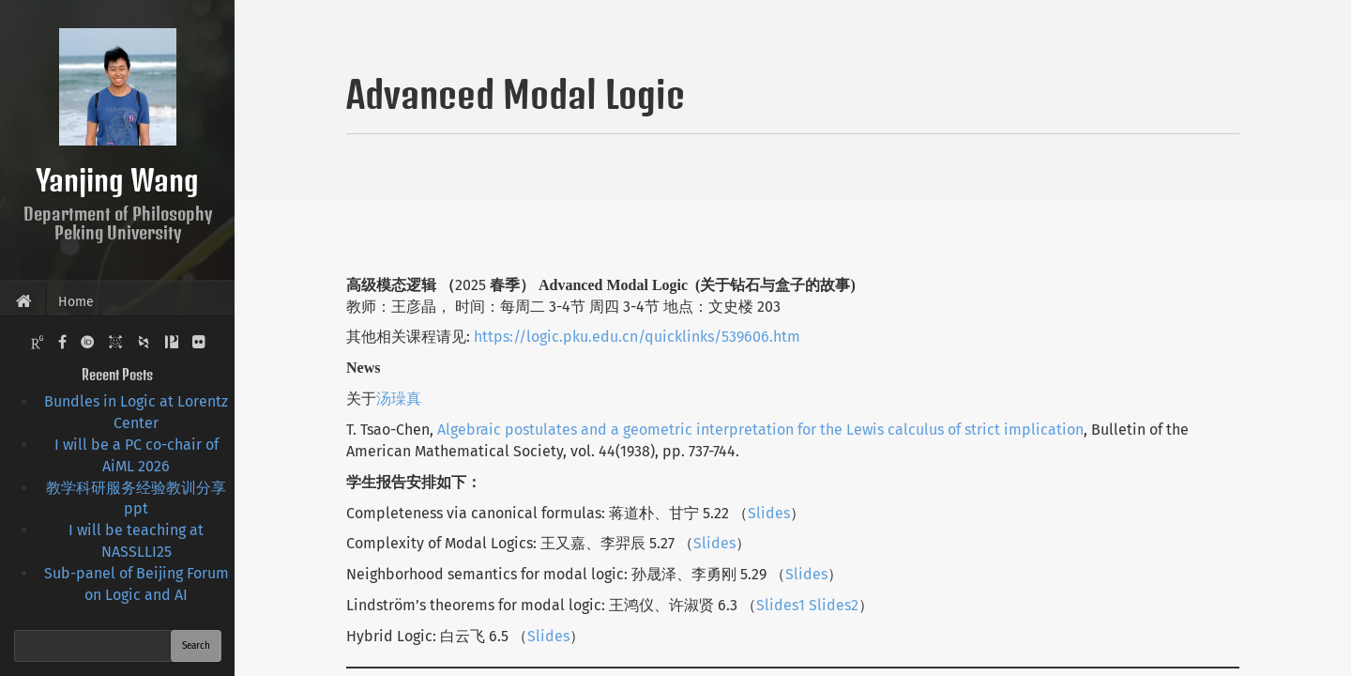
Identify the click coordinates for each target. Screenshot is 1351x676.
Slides (769, 513)
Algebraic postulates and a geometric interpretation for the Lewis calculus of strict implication (760, 429)
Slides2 (831, 605)
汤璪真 (398, 398)
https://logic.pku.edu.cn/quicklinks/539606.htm (637, 337)
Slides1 (780, 605)
